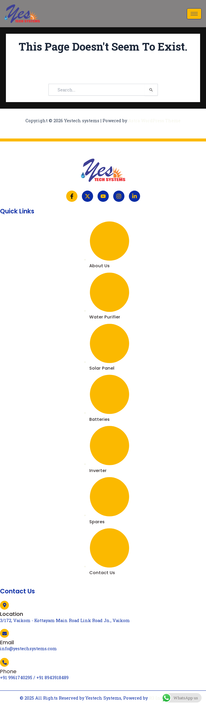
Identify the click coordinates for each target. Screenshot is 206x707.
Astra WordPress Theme (154, 120)
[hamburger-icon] (194, 13)
